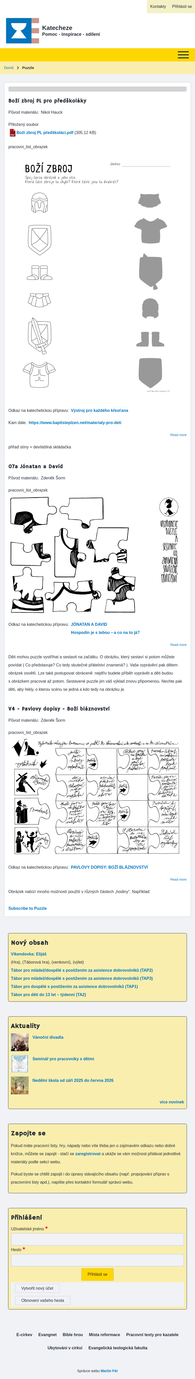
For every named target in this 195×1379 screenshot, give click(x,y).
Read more (178, 435)
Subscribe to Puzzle (27, 908)
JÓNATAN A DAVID (89, 624)
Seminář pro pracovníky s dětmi (63, 1059)
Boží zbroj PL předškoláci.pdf (45, 132)
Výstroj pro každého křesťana (99, 410)
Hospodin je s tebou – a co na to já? (105, 632)
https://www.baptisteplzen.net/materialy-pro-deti (75, 423)
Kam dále (17, 423)
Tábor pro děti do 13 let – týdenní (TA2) (48, 995)
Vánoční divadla (47, 1037)
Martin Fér (109, 1371)
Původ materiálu (23, 112)
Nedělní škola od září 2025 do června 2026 (72, 1080)
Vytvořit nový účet (37, 1288)
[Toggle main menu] (97, 54)
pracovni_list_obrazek (28, 147)
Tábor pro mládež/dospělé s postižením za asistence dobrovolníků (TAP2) (82, 970)
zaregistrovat (88, 1154)
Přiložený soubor (23, 124)
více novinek (172, 1102)
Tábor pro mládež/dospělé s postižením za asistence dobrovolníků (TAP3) (82, 978)
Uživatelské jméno (27, 1229)
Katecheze (57, 27)
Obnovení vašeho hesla (42, 1300)
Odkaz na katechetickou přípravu (38, 410)
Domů (8, 68)
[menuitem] (158, 6)
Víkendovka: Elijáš (29, 954)
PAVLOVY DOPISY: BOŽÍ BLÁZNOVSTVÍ (109, 867)
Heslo (16, 1250)
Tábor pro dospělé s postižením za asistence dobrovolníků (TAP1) (74, 986)
